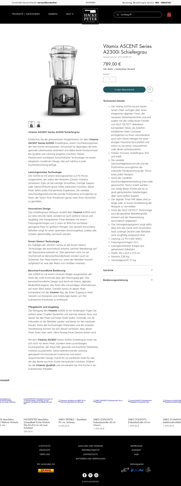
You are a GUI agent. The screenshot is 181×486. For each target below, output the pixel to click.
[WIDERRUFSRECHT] (90, 450)
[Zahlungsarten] (136, 464)
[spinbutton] (109, 79)
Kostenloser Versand (125, 69)
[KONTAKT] (136, 450)
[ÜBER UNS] (44, 454)
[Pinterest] (90, 475)
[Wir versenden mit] (46, 464)
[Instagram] (96, 475)
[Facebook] (84, 475)
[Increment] (114, 79)
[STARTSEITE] (44, 446)
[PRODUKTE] (44, 450)
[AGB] (136, 454)
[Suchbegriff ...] (138, 14)
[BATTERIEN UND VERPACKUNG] (90, 458)
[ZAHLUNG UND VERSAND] (90, 446)
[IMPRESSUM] (136, 446)
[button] (26, 14)
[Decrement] (105, 79)
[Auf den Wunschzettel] (150, 90)
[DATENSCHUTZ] (90, 454)
